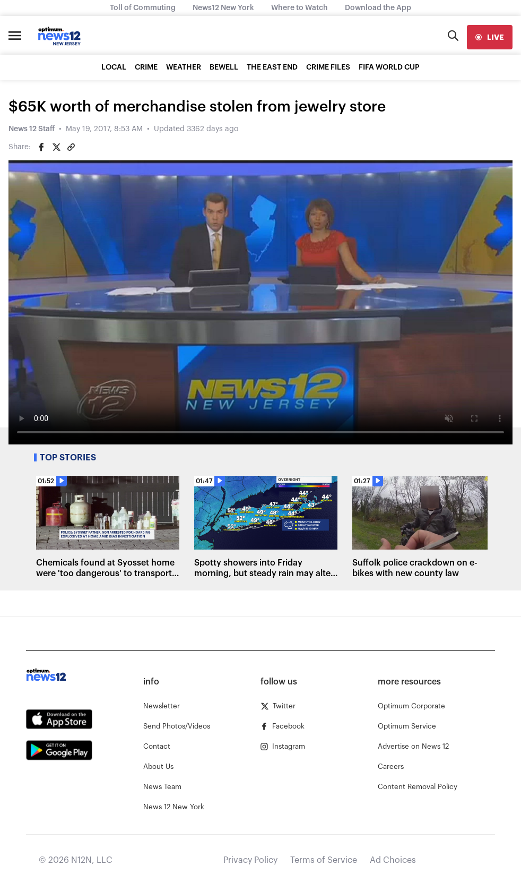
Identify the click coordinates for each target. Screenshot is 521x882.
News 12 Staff (31, 129)
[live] (490, 37)
